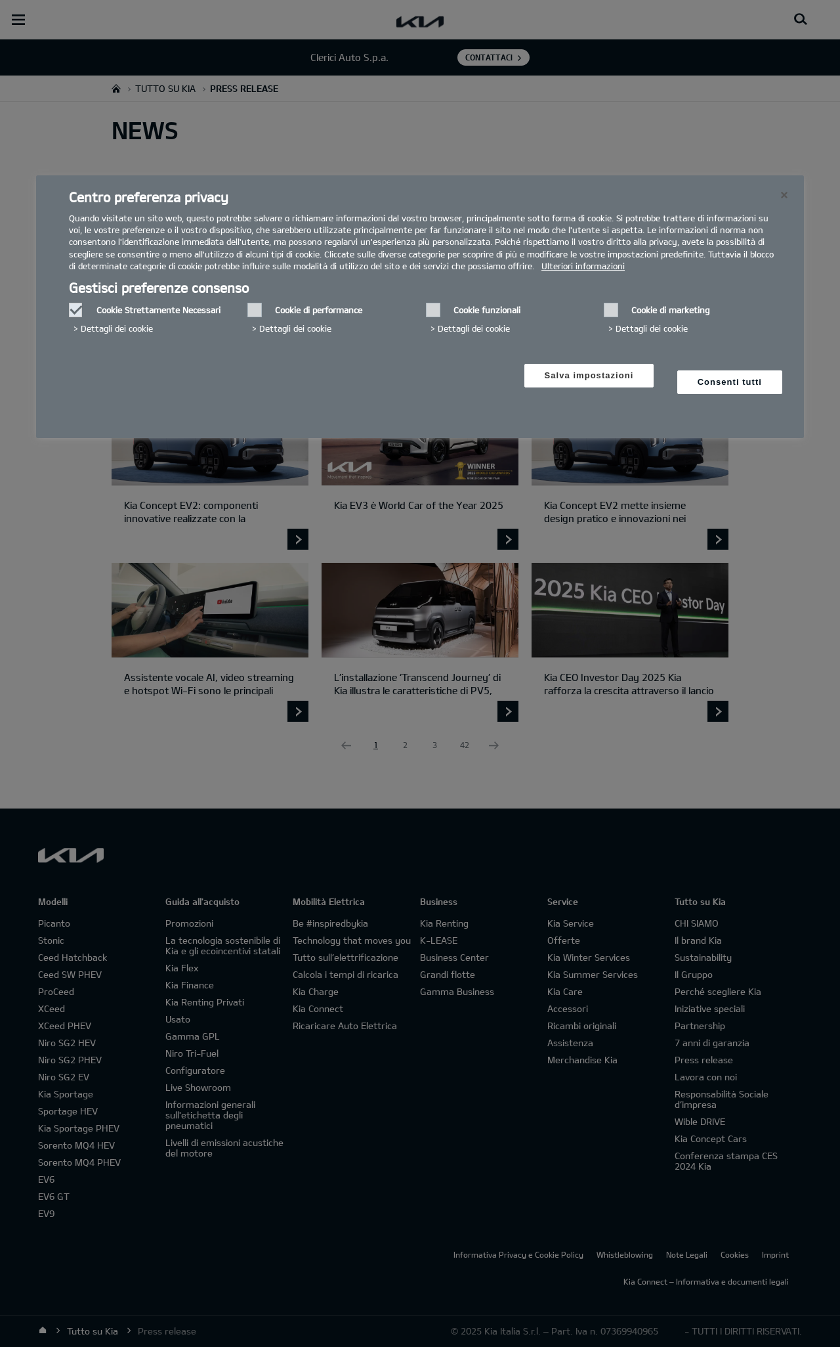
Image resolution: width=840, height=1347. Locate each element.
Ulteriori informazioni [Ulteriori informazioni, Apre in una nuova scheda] (583, 266)
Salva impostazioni (589, 375)
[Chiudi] (784, 195)
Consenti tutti (730, 382)
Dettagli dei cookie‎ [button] (117, 328)
